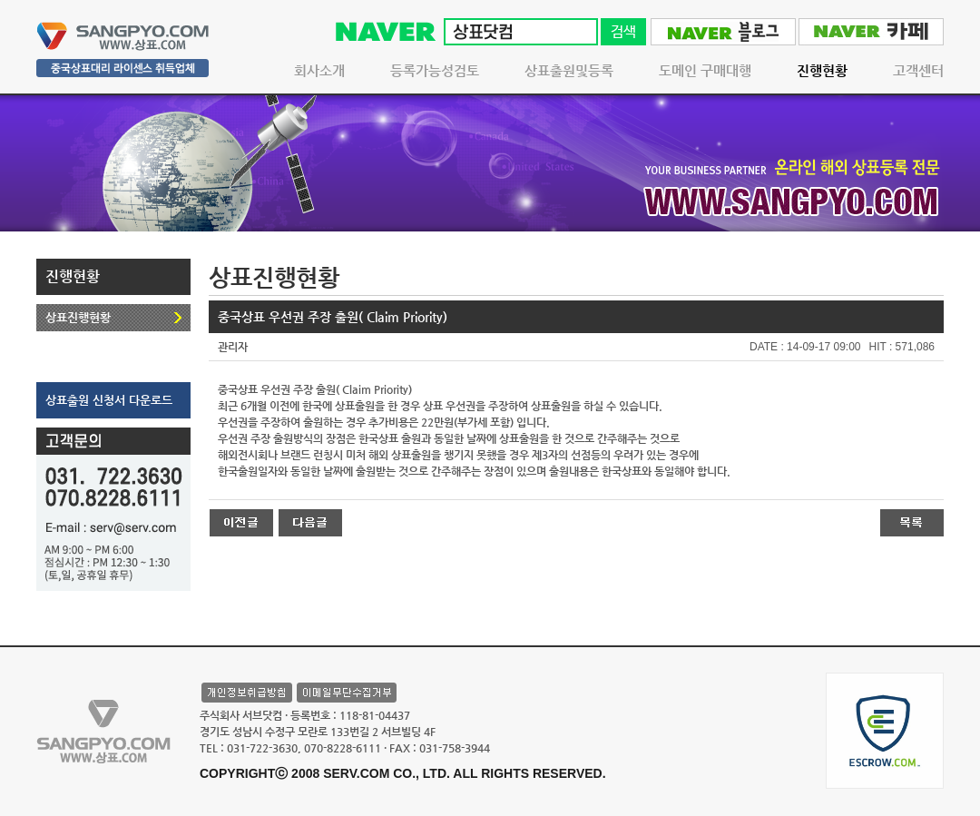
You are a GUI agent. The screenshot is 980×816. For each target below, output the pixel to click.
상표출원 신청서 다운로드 (108, 400)
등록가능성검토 (434, 70)
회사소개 (319, 70)
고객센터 (918, 70)
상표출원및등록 (568, 70)
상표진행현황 (78, 317)
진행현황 (822, 70)
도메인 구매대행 (705, 70)
